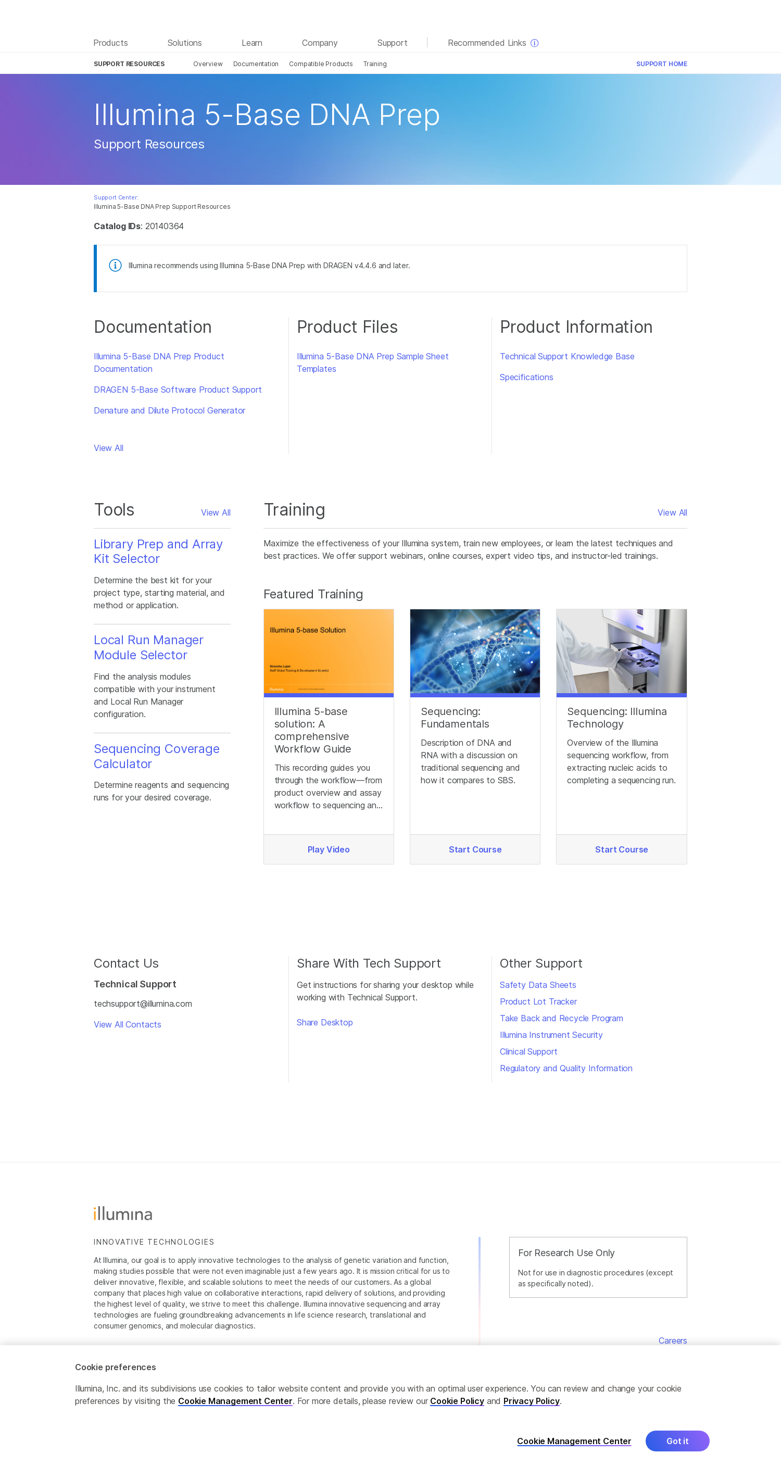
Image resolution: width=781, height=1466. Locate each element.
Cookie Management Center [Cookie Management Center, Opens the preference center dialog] (574, 1455)
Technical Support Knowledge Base (567, 356)
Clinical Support (529, 1051)
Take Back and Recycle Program (561, 1018)
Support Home (661, 64)
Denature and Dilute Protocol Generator (169, 410)
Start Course (475, 849)
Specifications (526, 377)
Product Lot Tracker (538, 1001)
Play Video (329, 849)
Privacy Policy (531, 1415)
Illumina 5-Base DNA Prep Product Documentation (159, 362)
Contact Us (665, 1353)
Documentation (256, 64)
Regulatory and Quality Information (566, 1068)
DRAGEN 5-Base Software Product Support (178, 389)
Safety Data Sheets (538, 985)
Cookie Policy (457, 1415)
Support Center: (116, 197)
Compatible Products (321, 64)
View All (108, 448)
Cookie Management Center (235, 1415)
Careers (673, 1340)
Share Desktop (325, 1022)
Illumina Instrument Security (551, 1035)
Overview (208, 64)
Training (375, 64)
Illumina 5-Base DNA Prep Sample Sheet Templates (373, 362)
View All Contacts (127, 1024)
